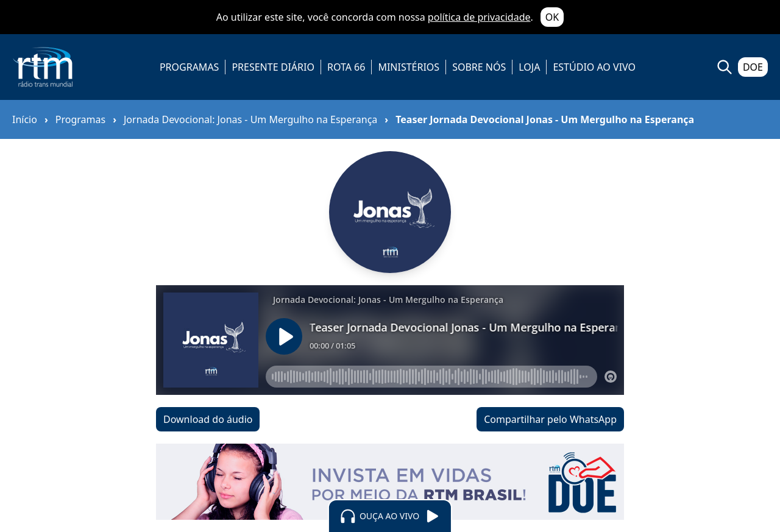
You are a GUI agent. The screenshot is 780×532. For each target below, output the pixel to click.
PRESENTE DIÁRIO (273, 67)
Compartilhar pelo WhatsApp (550, 419)
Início (24, 119)
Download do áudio (207, 419)
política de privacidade (479, 17)
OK (552, 17)
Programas (80, 119)
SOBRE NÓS (479, 67)
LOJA (529, 67)
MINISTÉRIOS (408, 67)
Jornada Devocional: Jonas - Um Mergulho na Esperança (250, 119)
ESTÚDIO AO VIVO (594, 67)
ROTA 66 (346, 67)
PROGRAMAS (189, 67)
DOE (753, 67)
